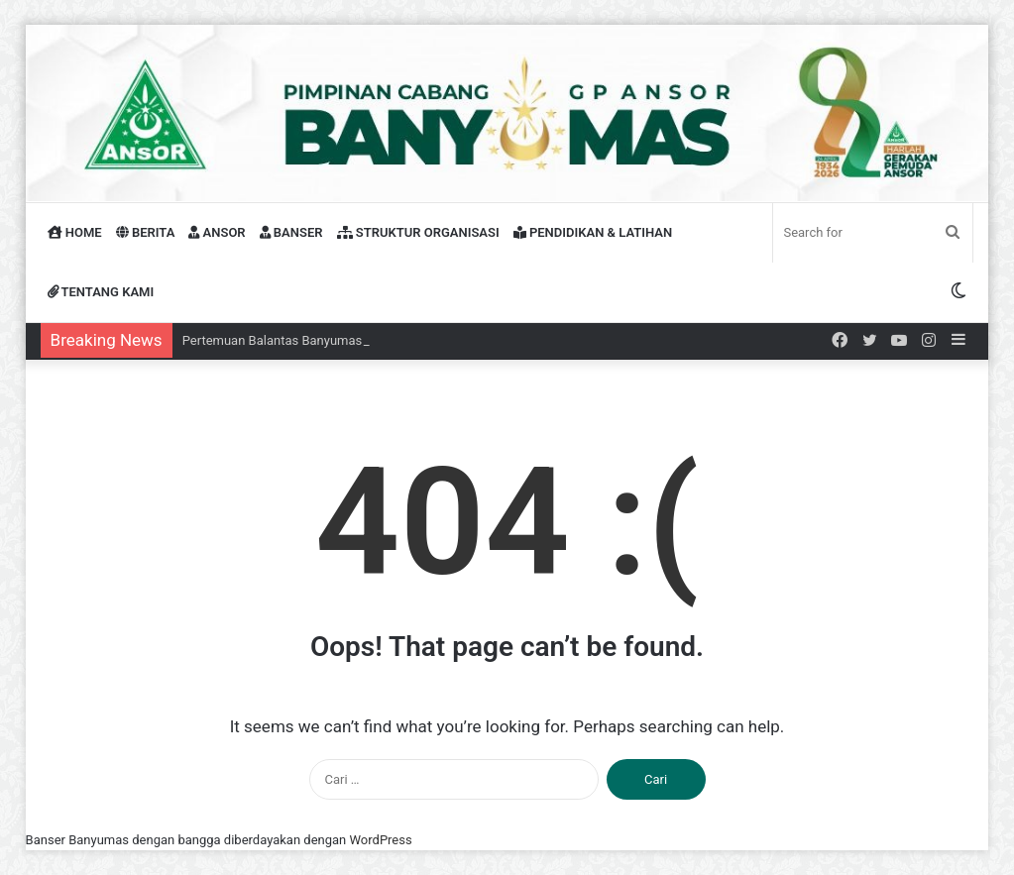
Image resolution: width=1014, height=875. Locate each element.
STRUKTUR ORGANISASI (418, 232)
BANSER (291, 232)
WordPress (381, 839)
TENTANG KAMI (101, 291)
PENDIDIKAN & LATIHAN (593, 232)
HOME (75, 232)
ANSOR (216, 232)
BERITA (145, 232)
